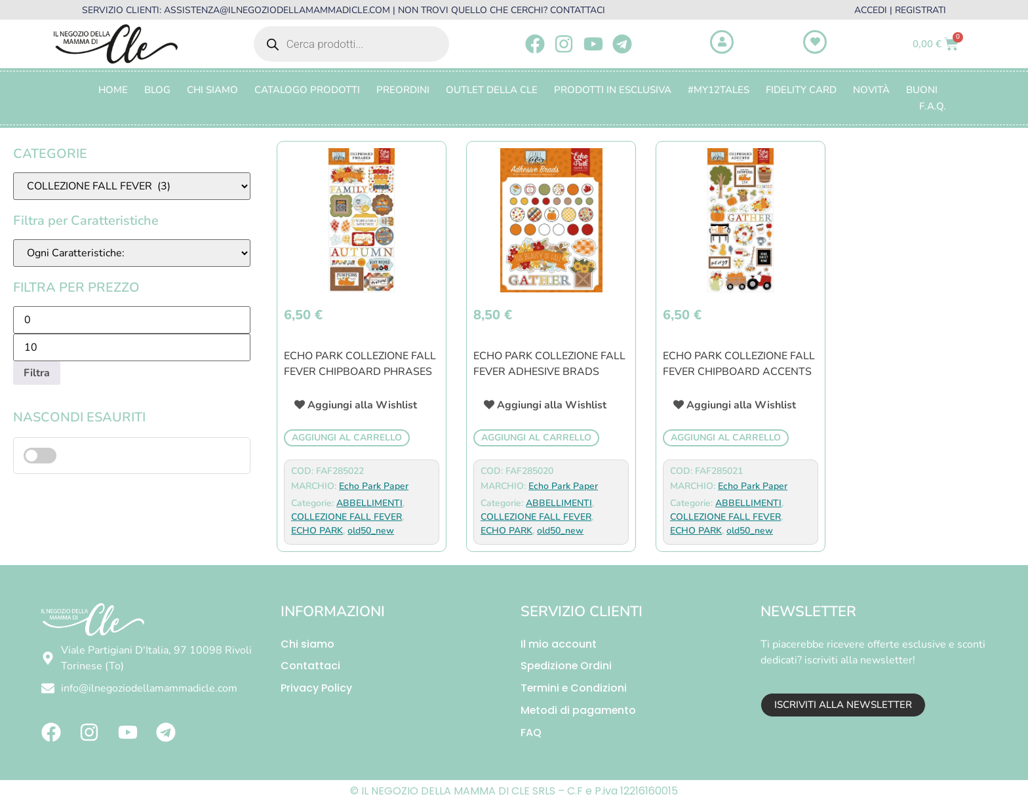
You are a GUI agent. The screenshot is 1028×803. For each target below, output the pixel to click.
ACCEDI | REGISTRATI (900, 10)
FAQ (531, 733)
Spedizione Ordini (567, 666)
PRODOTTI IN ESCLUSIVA (612, 89)
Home (113, 89)
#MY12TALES (718, 89)
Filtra (37, 373)
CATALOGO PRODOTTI (307, 89)
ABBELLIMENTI (369, 503)
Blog (157, 89)
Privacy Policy (316, 688)
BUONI (922, 89)
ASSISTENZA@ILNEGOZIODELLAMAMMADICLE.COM (277, 10)
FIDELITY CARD (801, 89)
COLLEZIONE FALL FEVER (346, 517)
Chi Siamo (212, 89)
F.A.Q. (932, 106)
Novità (871, 89)
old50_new (370, 530)
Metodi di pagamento (579, 710)
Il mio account (559, 644)
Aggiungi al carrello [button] (347, 437)
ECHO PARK (317, 530)
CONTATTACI (577, 10)
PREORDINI (402, 89)
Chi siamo (307, 644)
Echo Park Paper (373, 486)
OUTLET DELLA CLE (492, 89)
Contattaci (310, 666)
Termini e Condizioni (574, 688)
